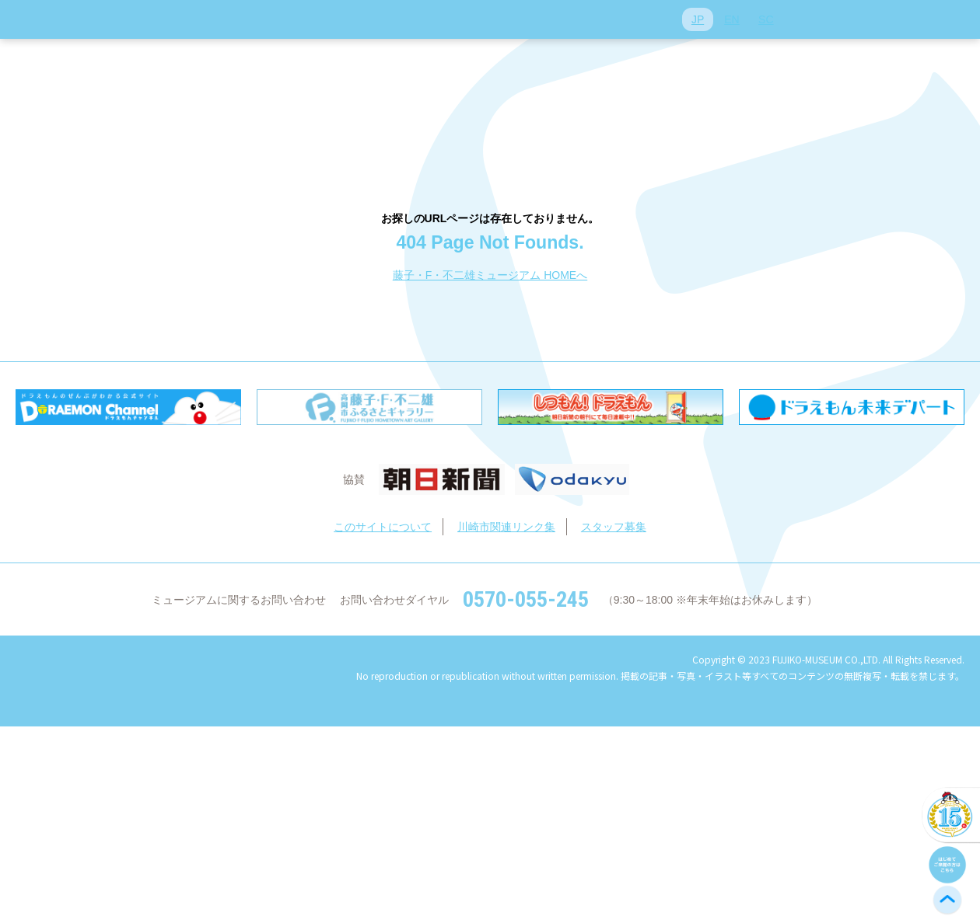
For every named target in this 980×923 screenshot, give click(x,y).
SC (765, 19)
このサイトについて (383, 527)
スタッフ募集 (613, 527)
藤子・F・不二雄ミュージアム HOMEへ (490, 275)
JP (697, 19)
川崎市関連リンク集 (506, 527)
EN (731, 19)
